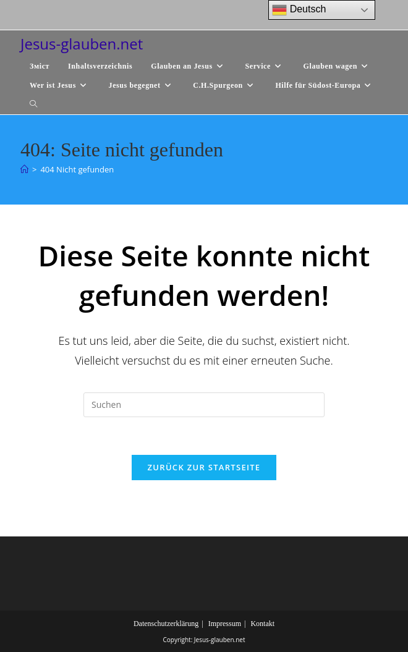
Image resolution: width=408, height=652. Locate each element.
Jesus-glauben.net (81, 43)
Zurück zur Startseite (204, 467)
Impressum (224, 623)
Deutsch (299, 9)
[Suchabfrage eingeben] (204, 404)
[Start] (24, 169)
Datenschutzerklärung (166, 623)
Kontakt (262, 623)
